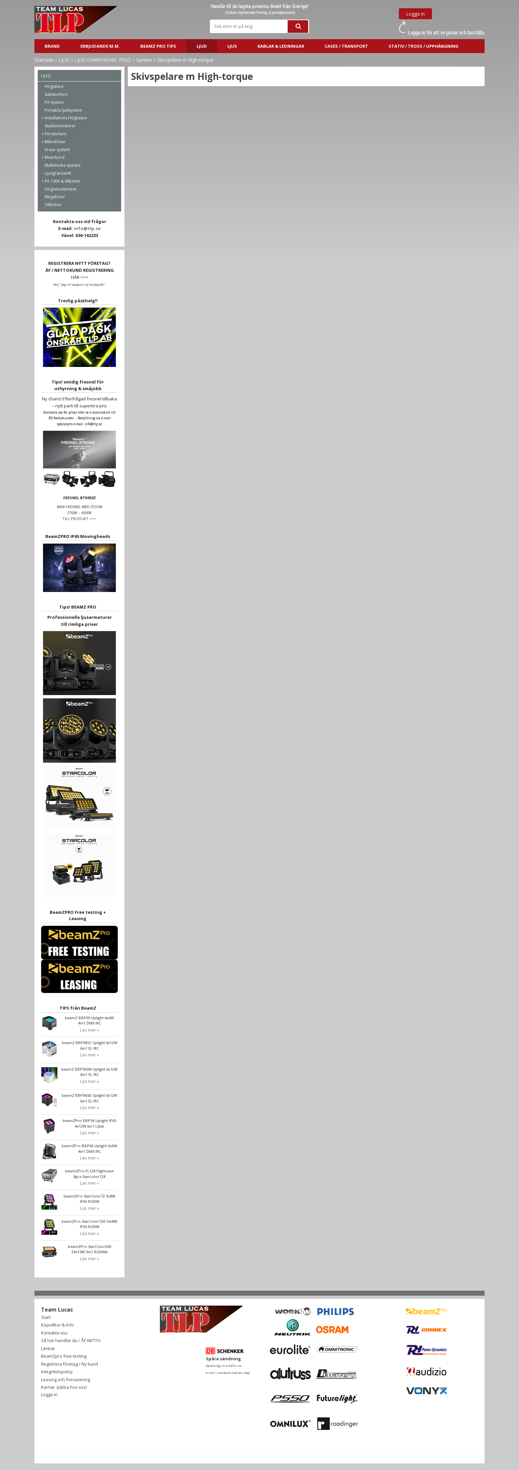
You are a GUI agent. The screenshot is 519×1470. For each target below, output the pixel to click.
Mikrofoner (55, 142)
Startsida (43, 60)
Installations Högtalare (66, 118)
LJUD (202, 46)
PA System (54, 102)
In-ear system (57, 149)
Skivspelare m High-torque (185, 60)
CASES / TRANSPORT (346, 46)
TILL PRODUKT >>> (79, 518)
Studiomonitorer (60, 126)
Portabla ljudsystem (63, 110)
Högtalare (54, 86)
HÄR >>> (79, 277)
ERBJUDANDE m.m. (100, 46)
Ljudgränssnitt (58, 173)
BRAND (52, 46)
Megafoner (55, 197)
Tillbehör (53, 204)
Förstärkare (56, 134)
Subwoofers (56, 94)
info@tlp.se (87, 228)
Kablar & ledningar (281, 46)
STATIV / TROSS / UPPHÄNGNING (423, 46)
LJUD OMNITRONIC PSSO (103, 60)
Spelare (144, 60)
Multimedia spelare (63, 165)
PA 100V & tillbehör (63, 181)
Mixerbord (55, 157)
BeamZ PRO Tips (158, 46)
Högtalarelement (60, 189)
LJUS (232, 46)
